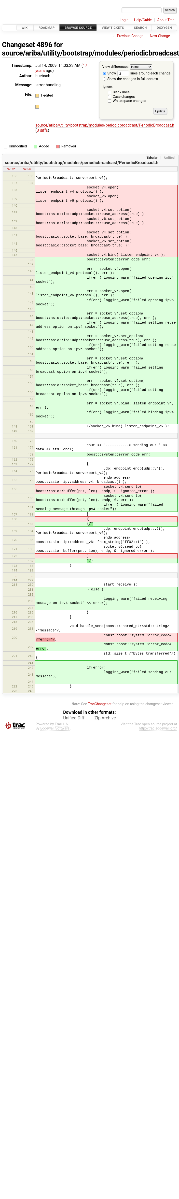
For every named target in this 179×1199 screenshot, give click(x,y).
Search (140, 27)
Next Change (160, 36)
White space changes (129, 101)
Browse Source (78, 27)
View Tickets (113, 27)
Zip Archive (105, 717)
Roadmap (47, 27)
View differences (115, 67)
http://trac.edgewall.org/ (158, 728)
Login (124, 20)
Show (109, 73)
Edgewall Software (54, 728)
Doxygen (164, 27)
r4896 (27, 169)
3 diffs (42, 130)
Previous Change (130, 36)
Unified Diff (73, 717)
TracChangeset (99, 704)
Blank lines (121, 92)
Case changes (124, 97)
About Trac (166, 20)
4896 (44, 45)
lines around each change (143, 73)
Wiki (25, 27)
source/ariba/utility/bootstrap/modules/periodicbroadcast (90, 53)
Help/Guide (143, 20)
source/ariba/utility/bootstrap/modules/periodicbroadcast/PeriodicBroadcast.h (104, 125)
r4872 (11, 169)
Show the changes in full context (130, 79)
